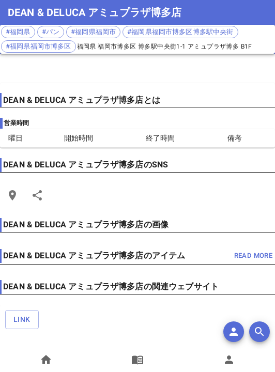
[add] (233, 331)
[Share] (37, 195)
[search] (259, 331)
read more (253, 256)
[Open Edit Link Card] (12, 195)
